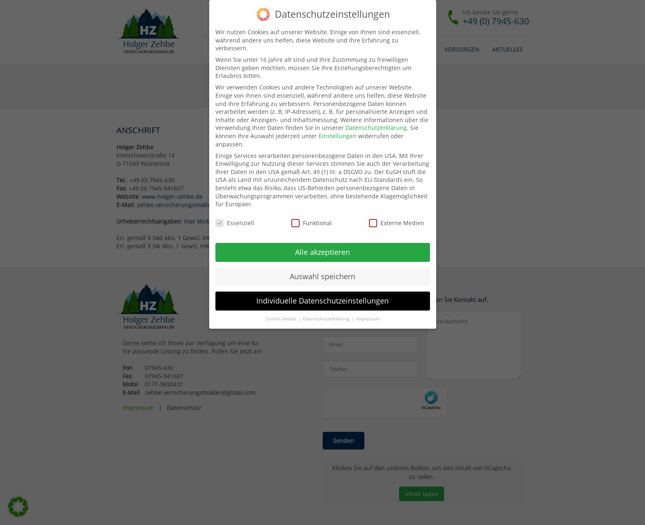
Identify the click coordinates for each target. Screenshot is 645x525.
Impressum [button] (368, 319)
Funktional (311, 223)
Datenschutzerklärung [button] (327, 319)
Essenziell (234, 223)
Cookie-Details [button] (281, 319)
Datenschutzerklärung (376, 128)
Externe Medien (396, 223)
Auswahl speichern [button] (322, 276)
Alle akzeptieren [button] (322, 252)
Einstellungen (338, 136)
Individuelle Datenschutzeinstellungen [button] (322, 301)
